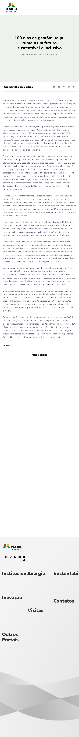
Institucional (39, 33)
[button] (54, 86)
